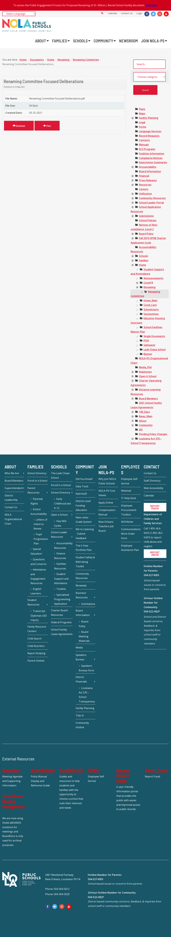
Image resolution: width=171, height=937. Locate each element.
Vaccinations (151, 314)
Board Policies (43, 770)
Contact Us (127, 13)
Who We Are (12, 473)
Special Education (36, 551)
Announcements (153, 278)
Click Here (151, 5)
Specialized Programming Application (62, 599)
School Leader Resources (59, 534)
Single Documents (154, 336)
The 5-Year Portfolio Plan (84, 548)
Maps (142, 113)
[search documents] (149, 64)
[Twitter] (153, 13)
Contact (152, 467)
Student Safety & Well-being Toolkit (85, 562)
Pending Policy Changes (153, 434)
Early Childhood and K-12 (62, 503)
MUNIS (93, 770)
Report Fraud (156, 770)
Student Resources (33, 602)
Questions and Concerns (38, 562)
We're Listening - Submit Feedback (85, 533)
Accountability (147, 167)
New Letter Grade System (84, 520)
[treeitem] (142, 109)
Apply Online (105, 502)
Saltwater (149, 345)
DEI (140, 429)
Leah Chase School (155, 349)
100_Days (144, 412)
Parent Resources (33, 490)
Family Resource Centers (36, 629)
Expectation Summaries (153, 162)
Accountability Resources (63, 546)
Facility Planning (148, 118)
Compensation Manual (106, 512)
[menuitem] (42, 40)
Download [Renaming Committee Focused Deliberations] (19, 125)
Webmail (126, 490)
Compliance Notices (151, 158)
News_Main (145, 416)
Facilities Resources (60, 566)
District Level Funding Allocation (83, 505)
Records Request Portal (123, 775)
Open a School (59, 514)
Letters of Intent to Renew (40, 524)
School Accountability (39, 512)
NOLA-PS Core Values (106, 493)
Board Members (148, 398)
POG (146, 340)
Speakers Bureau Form (86, 668)
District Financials (81, 679)
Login (139, 13)
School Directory (37, 473)
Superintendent (14, 488)
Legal (142, 122)
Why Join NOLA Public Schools (107, 481)
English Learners (36, 591)
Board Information (150, 171)
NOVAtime (127, 521)
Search (102, 13)
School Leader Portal (151, 202)
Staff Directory (152, 480)
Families (143, 260)
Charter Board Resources (59, 613)
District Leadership (11, 498)
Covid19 (148, 282)
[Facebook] (146, 13)
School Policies (147, 220)
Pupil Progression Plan (41, 539)
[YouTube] (166, 13)
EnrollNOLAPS (71, 770)
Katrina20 (81, 493)
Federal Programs (61, 622)
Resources (145, 184)
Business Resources (82, 595)
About (143, 420)
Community (146, 425)
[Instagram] (159, 13)
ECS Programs (147, 149)
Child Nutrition (36, 646)
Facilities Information (151, 153)
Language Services (150, 131)
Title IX (80, 715)
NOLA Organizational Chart (13, 519)
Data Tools (82, 486)
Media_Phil (145, 367)
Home (142, 265)
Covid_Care (150, 305)
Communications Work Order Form (130, 533)
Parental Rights (37, 501)
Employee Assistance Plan (130, 548)
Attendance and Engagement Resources (38, 576)
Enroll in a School (37, 480)
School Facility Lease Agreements (62, 632)
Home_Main (150, 300)
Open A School (147, 376)
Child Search (34, 638)
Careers (143, 189)
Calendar (112, 13)
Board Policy (146, 233)
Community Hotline (82, 725)
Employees (145, 371)
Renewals (81, 585)
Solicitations (146, 216)
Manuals (144, 144)
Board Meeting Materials (84, 636)
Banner (148, 354)
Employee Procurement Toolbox (128, 510)
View (47, 125)
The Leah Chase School (60, 475)
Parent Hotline (35, 660)
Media (79, 647)
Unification (145, 193)
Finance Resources (60, 556)
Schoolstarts (151, 309)
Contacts (144, 140)
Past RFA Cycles (60, 523)
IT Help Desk (128, 498)
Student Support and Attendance (61, 578)
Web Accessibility (153, 488)
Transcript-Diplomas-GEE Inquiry (39, 615)
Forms (142, 127)
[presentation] (133, 118)
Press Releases (148, 180)
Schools (143, 256)
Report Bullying (36, 653)
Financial (144, 176)
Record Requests (149, 135)
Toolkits (61, 589)
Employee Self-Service (129, 481)
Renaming (149, 287)
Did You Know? (84, 479)
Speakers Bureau (81, 657)
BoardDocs (11, 770)
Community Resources (152, 198)
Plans (142, 109)
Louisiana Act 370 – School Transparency (87, 694)
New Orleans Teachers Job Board (106, 526)
